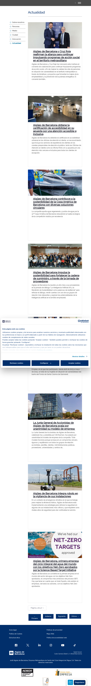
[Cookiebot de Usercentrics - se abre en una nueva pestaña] (79, 321)
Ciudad (15, 35)
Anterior (48, 616)
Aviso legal (13, 630)
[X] (27, 645)
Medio (14, 31)
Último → (75, 616)
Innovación (16, 39)
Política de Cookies (15, 634)
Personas (15, 27)
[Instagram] (51, 645)
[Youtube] (62, 645)
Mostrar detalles (78, 356)
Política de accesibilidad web (57, 638)
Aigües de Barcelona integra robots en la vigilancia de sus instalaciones (55, 495)
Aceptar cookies (74, 363)
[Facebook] (16, 645)
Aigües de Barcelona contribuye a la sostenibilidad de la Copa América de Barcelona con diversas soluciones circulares (55, 203)
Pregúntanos (79, 682)
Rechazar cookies (16, 363)
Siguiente (61, 616)
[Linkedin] (39, 645)
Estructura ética (14, 638)
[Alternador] (79, 2)
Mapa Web (50, 634)
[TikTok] (74, 645)
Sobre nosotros (18, 22)
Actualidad (16, 43)
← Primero (35, 617)
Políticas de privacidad (54, 630)
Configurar (45, 363)
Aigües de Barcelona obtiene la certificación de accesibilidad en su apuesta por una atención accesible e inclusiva (54, 130)
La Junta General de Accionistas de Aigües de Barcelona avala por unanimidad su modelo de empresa (54, 425)
